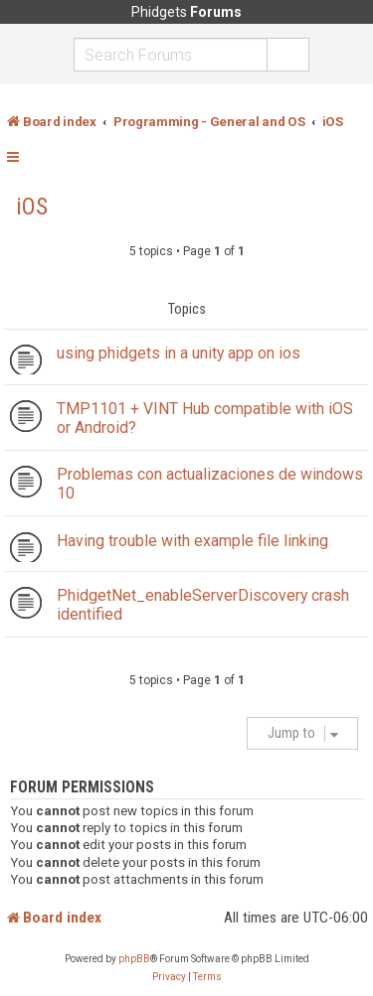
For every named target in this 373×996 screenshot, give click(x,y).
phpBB (134, 958)
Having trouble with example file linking (192, 540)
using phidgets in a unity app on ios (178, 353)
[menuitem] (169, 977)
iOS (32, 206)
